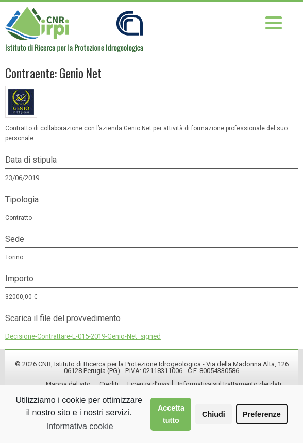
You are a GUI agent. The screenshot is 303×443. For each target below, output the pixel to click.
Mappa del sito (68, 384)
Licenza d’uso (148, 384)
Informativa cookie (79, 426)
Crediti (109, 384)
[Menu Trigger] (274, 22)
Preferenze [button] (262, 414)
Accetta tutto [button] (171, 414)
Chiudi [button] (213, 414)
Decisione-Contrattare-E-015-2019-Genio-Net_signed (83, 336)
